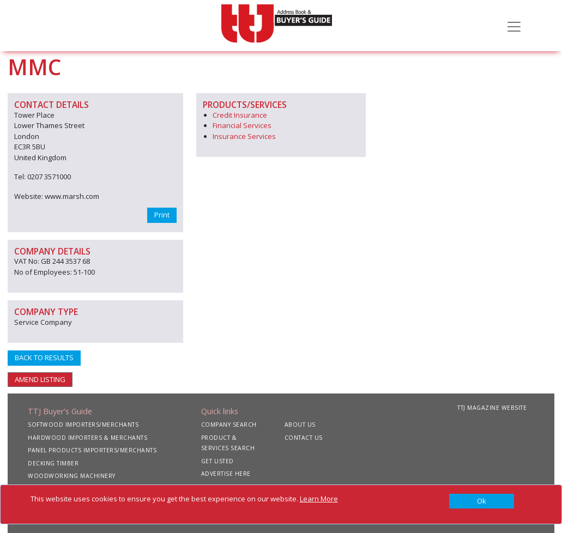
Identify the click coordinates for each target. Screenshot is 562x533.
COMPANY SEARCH (229, 424)
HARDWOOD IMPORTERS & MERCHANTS (87, 437)
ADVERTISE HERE (226, 473)
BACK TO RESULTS (44, 357)
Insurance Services (244, 136)
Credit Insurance (240, 115)
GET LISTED (217, 461)
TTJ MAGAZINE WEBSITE (492, 407)
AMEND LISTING (40, 379)
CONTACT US (304, 437)
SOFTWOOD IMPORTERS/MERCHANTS (83, 424)
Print (162, 215)
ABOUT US (300, 424)
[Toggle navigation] (514, 25)
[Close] (482, 501)
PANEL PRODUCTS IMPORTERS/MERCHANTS (92, 450)
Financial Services (242, 125)
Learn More (319, 499)
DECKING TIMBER (53, 463)
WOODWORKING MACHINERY (72, 476)
